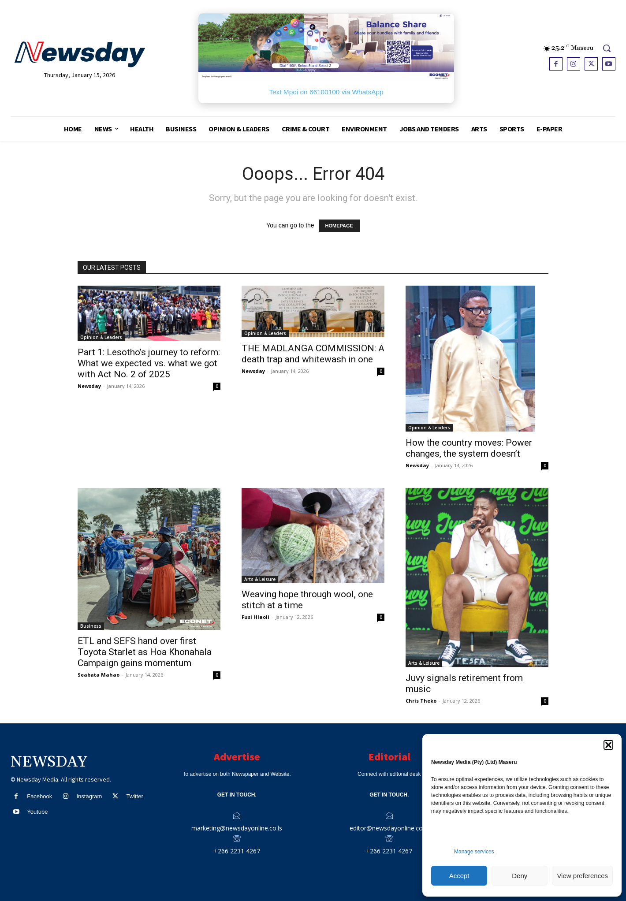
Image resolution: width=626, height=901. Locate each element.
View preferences (582, 875)
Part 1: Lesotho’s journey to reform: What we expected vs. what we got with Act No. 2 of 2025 (149, 363)
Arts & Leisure (260, 579)
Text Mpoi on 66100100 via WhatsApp (326, 92)
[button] (608, 745)
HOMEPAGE (339, 225)
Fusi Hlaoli (255, 617)
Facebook (39, 796)
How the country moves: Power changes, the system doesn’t (469, 448)
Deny (519, 875)
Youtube (37, 811)
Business (90, 626)
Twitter (134, 796)
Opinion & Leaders (101, 337)
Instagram (89, 796)
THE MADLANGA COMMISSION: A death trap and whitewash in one (313, 354)
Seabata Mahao (98, 674)
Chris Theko (421, 700)
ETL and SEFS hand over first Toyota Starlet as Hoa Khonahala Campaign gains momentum (145, 652)
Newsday (89, 386)
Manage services (474, 852)
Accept (459, 875)
